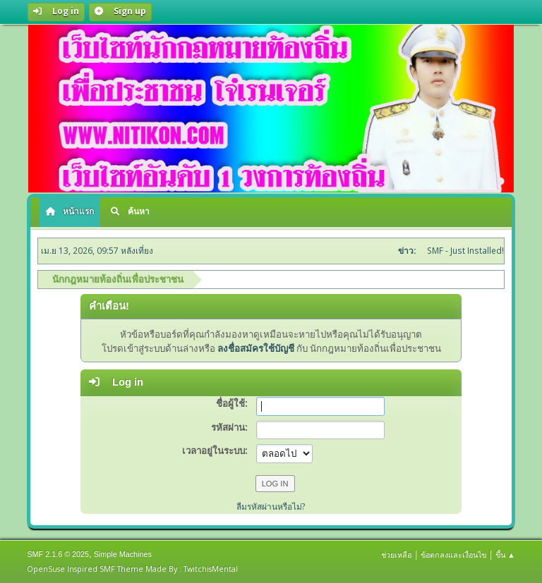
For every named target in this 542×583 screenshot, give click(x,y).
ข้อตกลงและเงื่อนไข (453, 554)
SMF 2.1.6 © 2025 (58, 554)
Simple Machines (123, 554)
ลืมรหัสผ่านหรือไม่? (271, 507)
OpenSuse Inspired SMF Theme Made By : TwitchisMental (132, 568)
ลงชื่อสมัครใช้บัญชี (255, 348)
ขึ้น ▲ (505, 554)
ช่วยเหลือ (396, 554)
